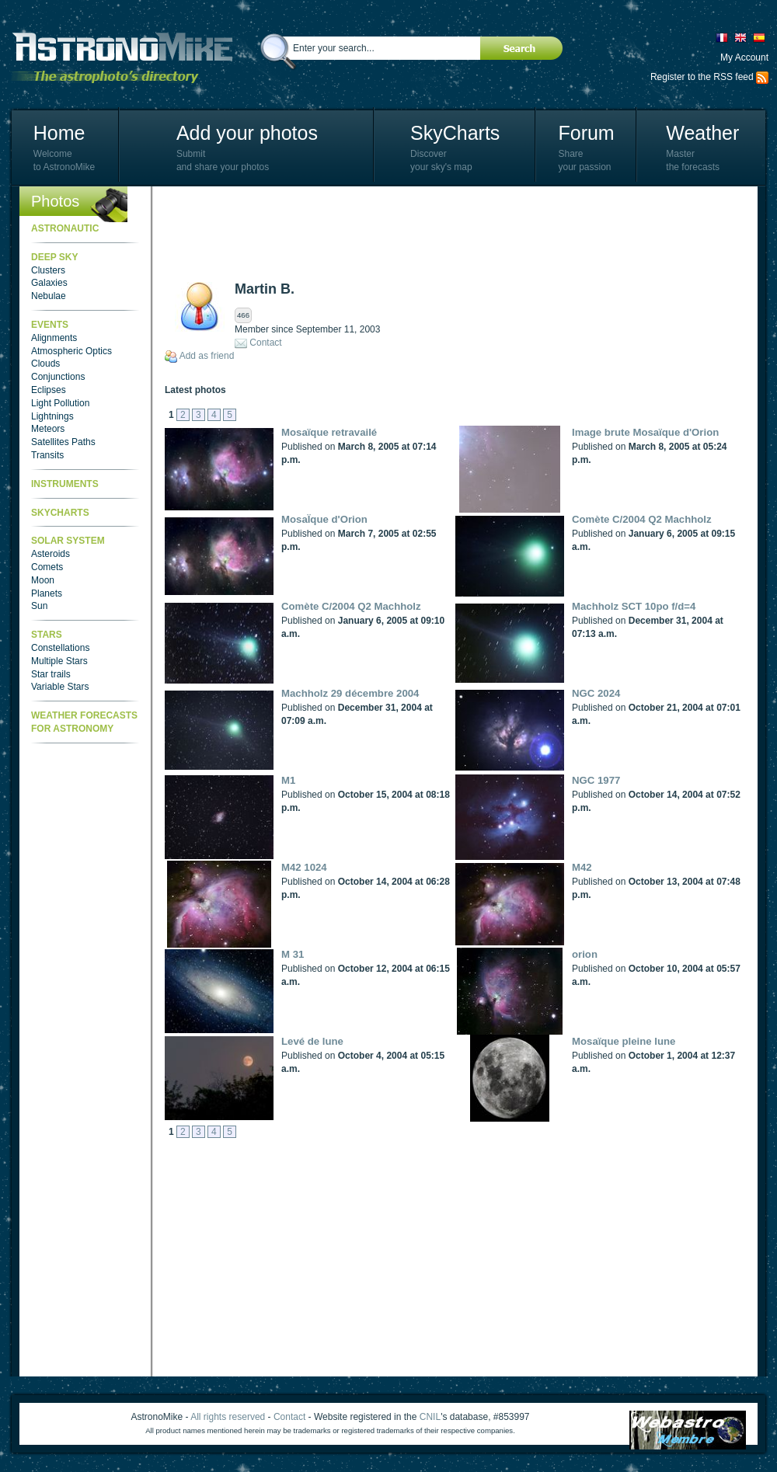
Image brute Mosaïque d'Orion (645, 432)
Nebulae (48, 296)
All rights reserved (227, 1416)
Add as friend (207, 355)
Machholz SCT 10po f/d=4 (633, 606)
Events (49, 324)
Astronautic (65, 228)
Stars (46, 634)
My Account (744, 57)
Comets (47, 567)
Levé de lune (312, 1041)
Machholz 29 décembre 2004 (350, 693)
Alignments (54, 337)
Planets (46, 593)
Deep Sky (54, 257)
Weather (702, 133)
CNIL (430, 1416)
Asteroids (50, 553)
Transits (47, 455)
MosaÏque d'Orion (324, 519)
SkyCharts (455, 133)
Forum (586, 133)
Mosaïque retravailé (329, 432)
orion (585, 954)
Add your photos (247, 133)
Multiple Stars (59, 661)
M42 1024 (304, 867)
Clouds (45, 363)
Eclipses (48, 390)
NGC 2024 (596, 693)
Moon (42, 580)
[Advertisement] (447, 233)
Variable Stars (60, 686)
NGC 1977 (596, 780)
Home (59, 133)
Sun (39, 605)
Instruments (65, 483)
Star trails (51, 674)
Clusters (48, 270)
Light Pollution (60, 403)
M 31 (292, 954)
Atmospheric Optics (71, 351)
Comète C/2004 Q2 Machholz (642, 519)
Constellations (60, 647)
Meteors (47, 428)
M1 (288, 780)
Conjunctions (58, 376)
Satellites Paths (63, 442)
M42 (582, 867)
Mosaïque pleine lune (623, 1041)
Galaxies (49, 282)
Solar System (68, 540)
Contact (265, 342)
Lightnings (52, 416)
